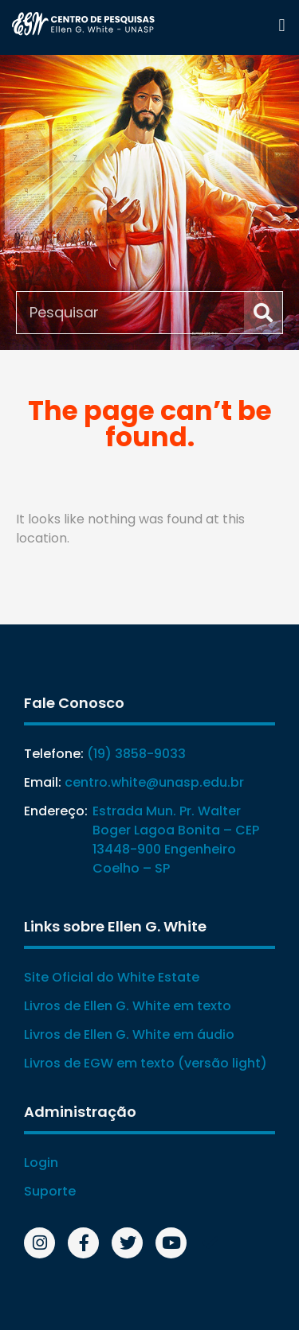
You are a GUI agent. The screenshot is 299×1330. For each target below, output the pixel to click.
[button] (281, 25)
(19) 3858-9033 (136, 754)
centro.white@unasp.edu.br (154, 782)
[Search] (263, 312)
